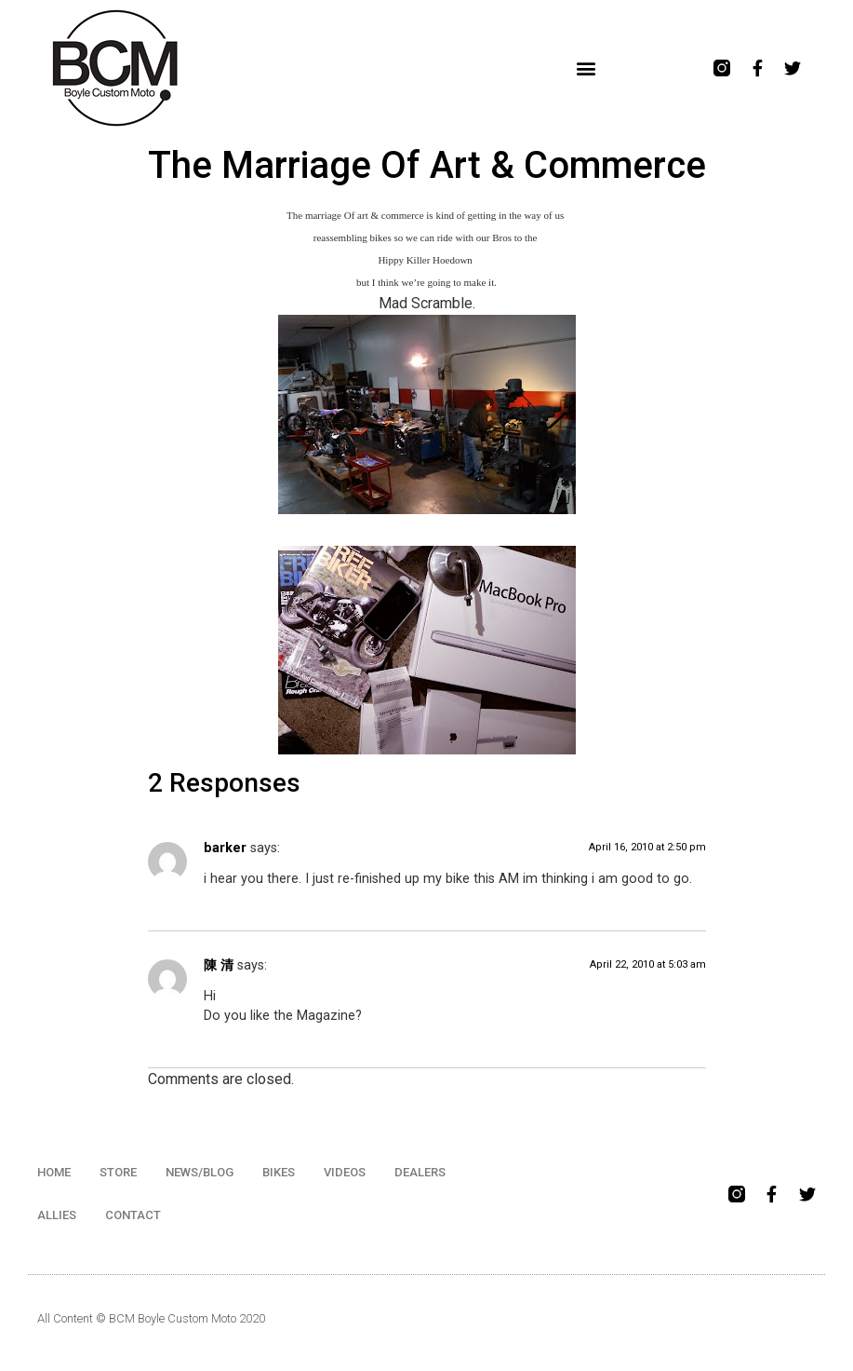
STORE (118, 1172)
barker (225, 848)
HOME (54, 1172)
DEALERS (420, 1172)
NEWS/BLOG (199, 1172)
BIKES (278, 1172)
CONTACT (133, 1215)
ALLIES (56, 1215)
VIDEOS (345, 1172)
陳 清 (218, 965)
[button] (586, 68)
